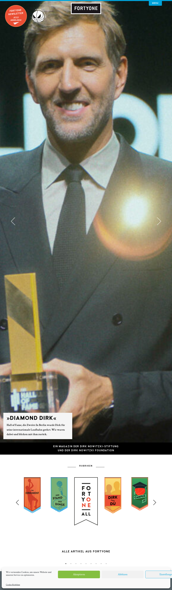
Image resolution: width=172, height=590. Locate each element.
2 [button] (71, 563)
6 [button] (91, 563)
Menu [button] (155, 3)
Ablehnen (122, 574)
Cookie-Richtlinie (13, 584)
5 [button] (86, 563)
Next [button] (154, 502)
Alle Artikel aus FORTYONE (86, 551)
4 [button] (81, 563)
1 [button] (66, 563)
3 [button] (76, 563)
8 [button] (101, 563)
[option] (86, 526)
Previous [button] (17, 502)
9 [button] (106, 563)
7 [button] (96, 563)
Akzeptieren (79, 574)
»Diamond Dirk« (32, 418)
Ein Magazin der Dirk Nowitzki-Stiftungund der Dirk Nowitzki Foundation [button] (86, 448)
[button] (13, 221)
